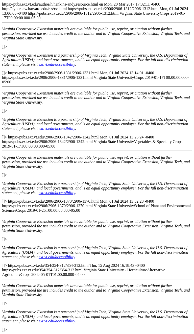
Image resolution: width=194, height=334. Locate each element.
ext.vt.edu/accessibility (57, 64)
